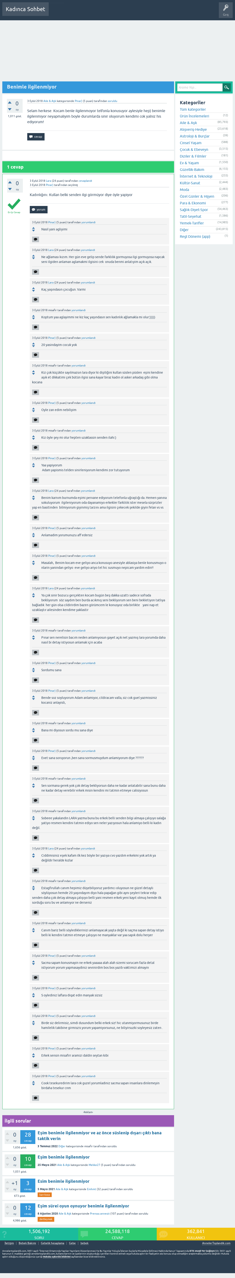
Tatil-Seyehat (190, 216)
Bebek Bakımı (189, 12)
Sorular (57, 12)
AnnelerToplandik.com (216, 1243)
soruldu (112, 101)
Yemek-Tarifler (192, 223)
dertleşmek (45, 1219)
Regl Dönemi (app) (195, 236)
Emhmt (91, 1189)
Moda (184, 190)
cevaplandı (85, 180)
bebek (84, 1243)
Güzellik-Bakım (192, 169)
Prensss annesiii (100, 1213)
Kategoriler (99, 12)
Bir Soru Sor (138, 12)
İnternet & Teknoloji (196, 176)
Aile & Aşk (49, 101)
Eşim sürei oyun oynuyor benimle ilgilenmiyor (83, 1206)
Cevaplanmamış (76, 12)
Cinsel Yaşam (191, 143)
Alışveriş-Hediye (193, 129)
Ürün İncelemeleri (194, 116)
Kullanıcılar (119, 12)
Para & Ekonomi (193, 203)
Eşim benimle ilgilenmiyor (64, 1157)
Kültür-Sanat (190, 183)
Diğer (62, 1146)
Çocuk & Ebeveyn (194, 149)
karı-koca (44, 1194)
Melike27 (94, 1165)
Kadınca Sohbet (25, 9)
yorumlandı (88, 222)
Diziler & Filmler (193, 156)
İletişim (9, 1243)
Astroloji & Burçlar (195, 136)
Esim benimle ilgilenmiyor (64, 1181)
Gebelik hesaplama (52, 1243)
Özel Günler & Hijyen (197, 196)
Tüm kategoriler (193, 109)
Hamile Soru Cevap (162, 12)
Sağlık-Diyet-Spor (194, 210)
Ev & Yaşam (189, 163)
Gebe (72, 1243)
